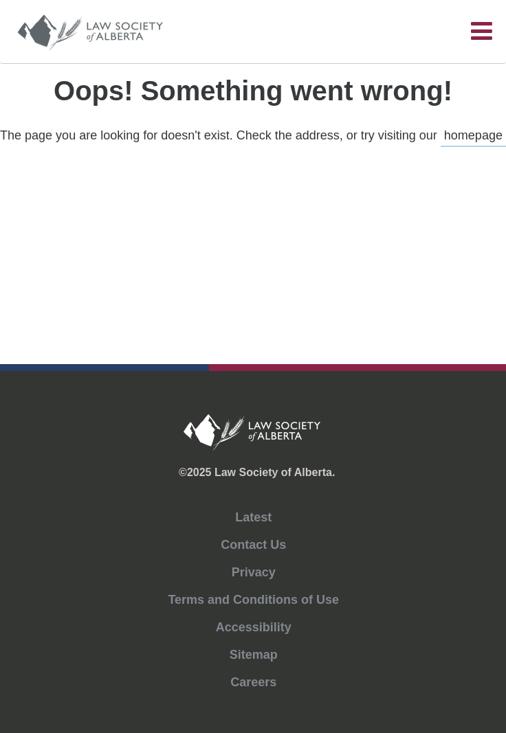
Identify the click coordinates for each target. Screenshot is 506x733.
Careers (253, 682)
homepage (473, 135)
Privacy (254, 572)
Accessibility (254, 627)
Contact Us (253, 545)
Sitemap (254, 655)
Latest (253, 517)
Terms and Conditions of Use (253, 600)
